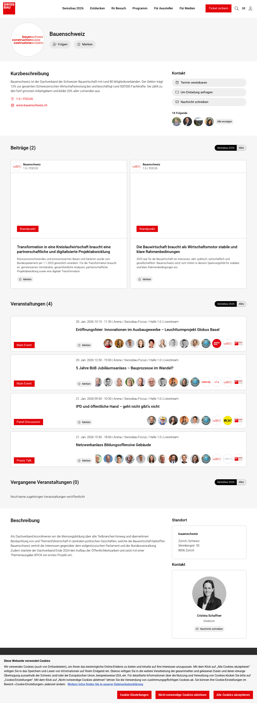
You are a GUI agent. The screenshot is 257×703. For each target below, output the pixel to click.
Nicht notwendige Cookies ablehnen (182, 695)
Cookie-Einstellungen (134, 695)
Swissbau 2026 (73, 9)
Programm (140, 9)
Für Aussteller (163, 9)
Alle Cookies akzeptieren (233, 695)
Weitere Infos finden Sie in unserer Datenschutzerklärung (105, 684)
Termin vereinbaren (191, 82)
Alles (241, 147)
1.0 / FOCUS (22, 99)
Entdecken (97, 9)
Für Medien (187, 9)
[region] (128, 679)
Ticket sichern (218, 9)
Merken (85, 44)
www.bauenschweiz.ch (29, 105)
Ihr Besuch (118, 9)
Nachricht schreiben (191, 102)
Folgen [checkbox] (60, 44)
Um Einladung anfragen (194, 92)
